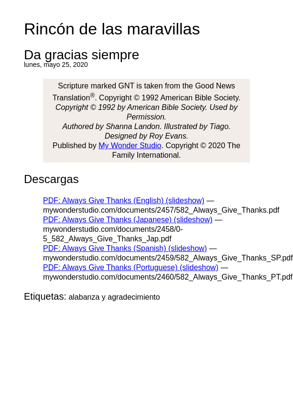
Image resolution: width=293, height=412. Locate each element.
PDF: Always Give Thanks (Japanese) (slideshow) (128, 220)
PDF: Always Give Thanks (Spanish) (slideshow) (125, 248)
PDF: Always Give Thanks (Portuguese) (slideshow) (130, 267)
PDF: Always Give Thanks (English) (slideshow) (124, 200)
